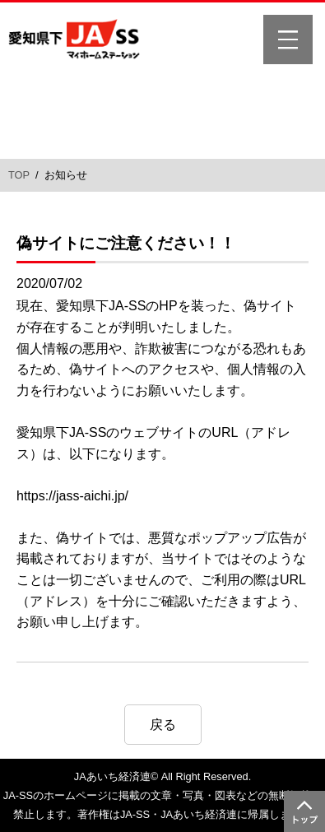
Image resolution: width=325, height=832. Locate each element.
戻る (163, 725)
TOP (19, 175)
